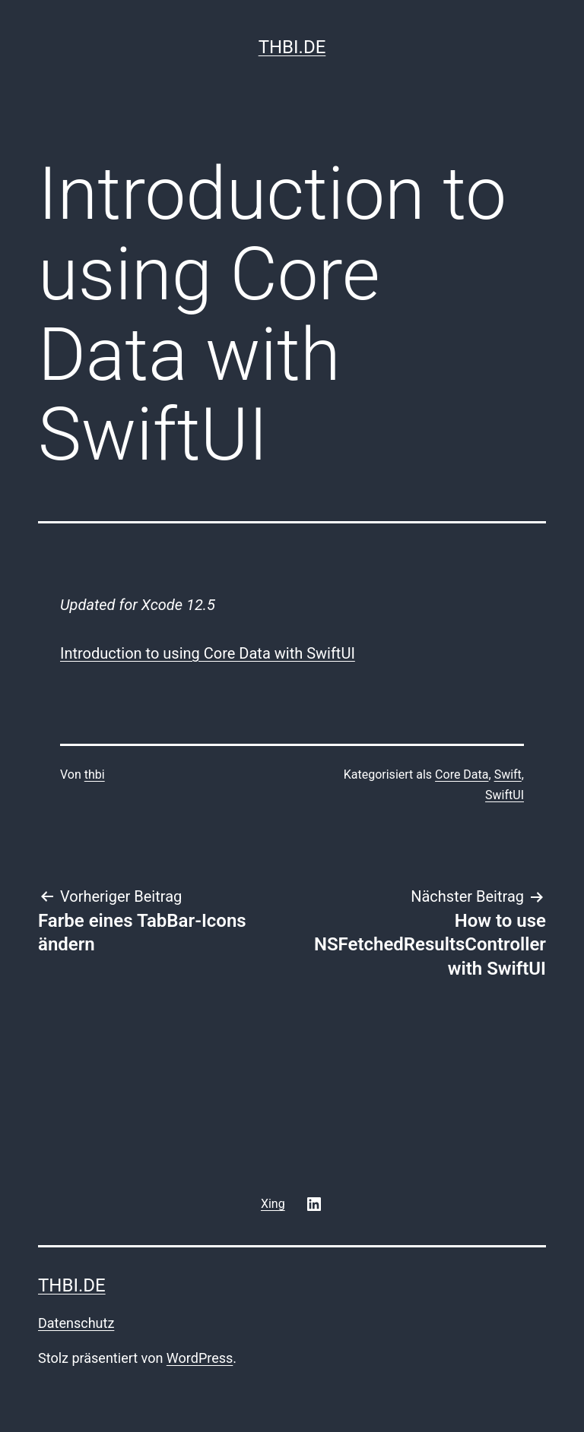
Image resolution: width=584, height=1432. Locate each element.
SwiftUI (504, 795)
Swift (508, 774)
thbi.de (292, 47)
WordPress (200, 1358)
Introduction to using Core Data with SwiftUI (207, 653)
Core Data (461, 774)
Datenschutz (76, 1323)
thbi (94, 774)
